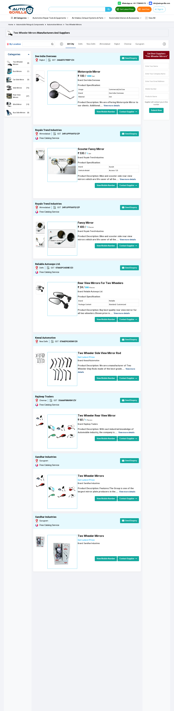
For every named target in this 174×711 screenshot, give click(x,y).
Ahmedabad (105, 44)
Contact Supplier (128, 112)
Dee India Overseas (45, 56)
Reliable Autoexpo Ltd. (47, 264)
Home (10, 25)
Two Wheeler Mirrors (73, 25)
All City (70, 44)
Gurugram (139, 44)
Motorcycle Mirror (89, 71)
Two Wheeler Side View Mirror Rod (99, 353)
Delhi (80, 44)
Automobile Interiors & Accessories (124, 18)
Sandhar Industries (45, 457)
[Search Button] (52, 44)
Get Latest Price (86, 357)
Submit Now (156, 111)
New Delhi (91, 44)
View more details (112, 106)
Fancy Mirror (86, 222)
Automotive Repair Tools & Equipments (49, 18)
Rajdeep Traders (44, 396)
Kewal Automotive (45, 337)
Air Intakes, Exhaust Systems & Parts (87, 18)
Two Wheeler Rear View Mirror (97, 415)
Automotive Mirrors (54, 25)
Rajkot (117, 44)
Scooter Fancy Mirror (91, 149)
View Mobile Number (106, 112)
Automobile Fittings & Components (30, 25)
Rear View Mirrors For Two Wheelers (100, 283)
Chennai (127, 44)
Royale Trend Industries (48, 130)
